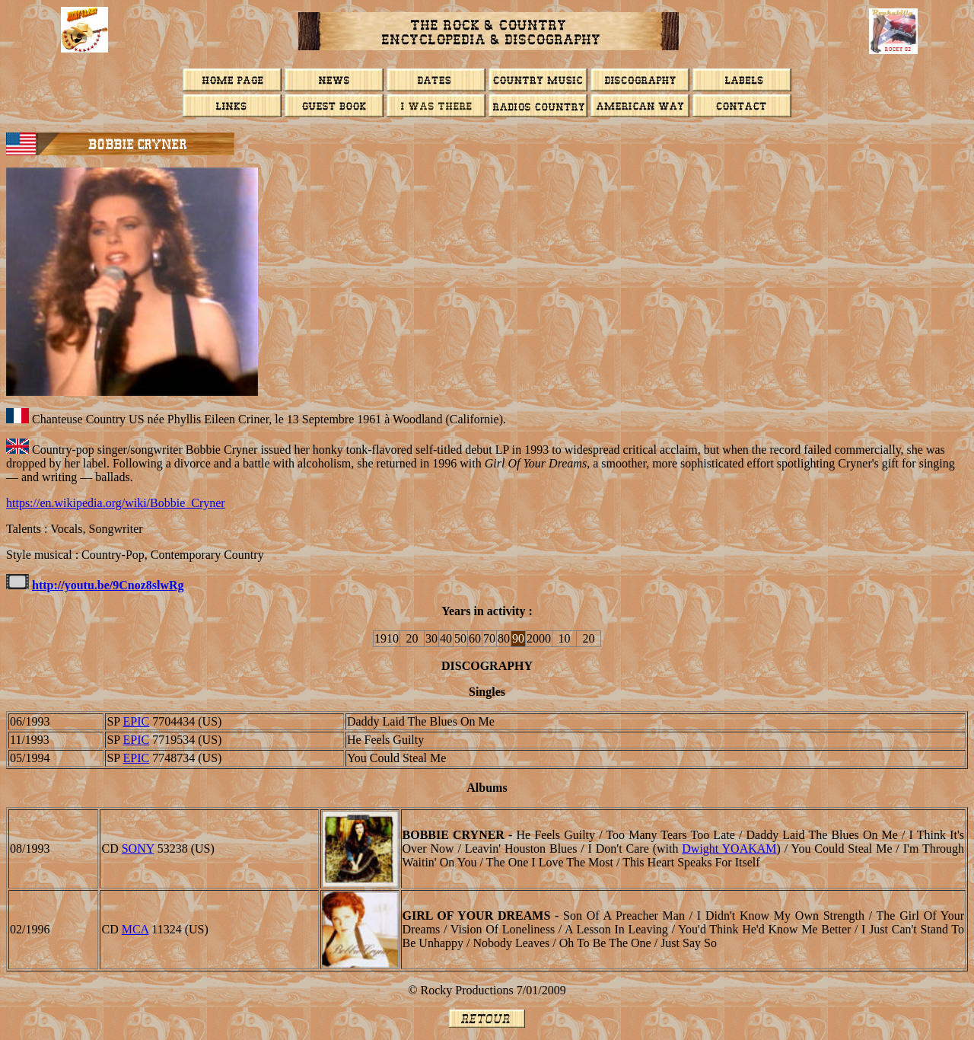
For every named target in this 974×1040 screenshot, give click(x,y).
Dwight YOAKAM (729, 848)
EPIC (136, 721)
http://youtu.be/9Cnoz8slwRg (108, 585)
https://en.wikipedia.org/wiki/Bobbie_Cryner (115, 502)
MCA (135, 929)
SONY (138, 848)
